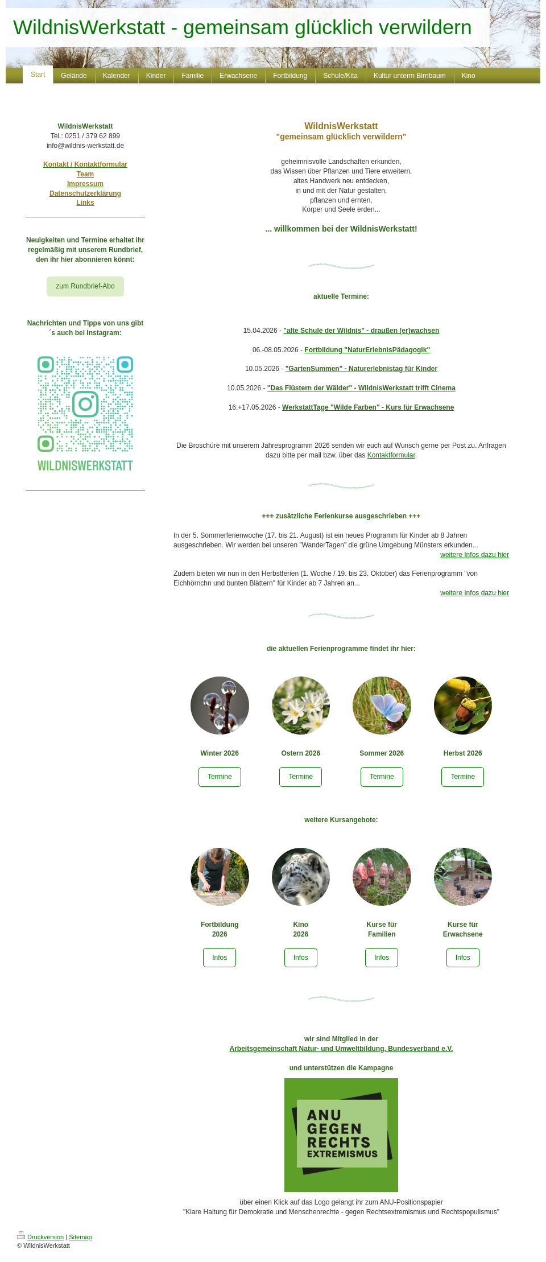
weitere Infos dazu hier (474, 555)
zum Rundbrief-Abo (85, 286)
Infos (219, 958)
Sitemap (80, 1237)
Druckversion (40, 1237)
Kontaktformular (391, 455)
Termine (220, 777)
